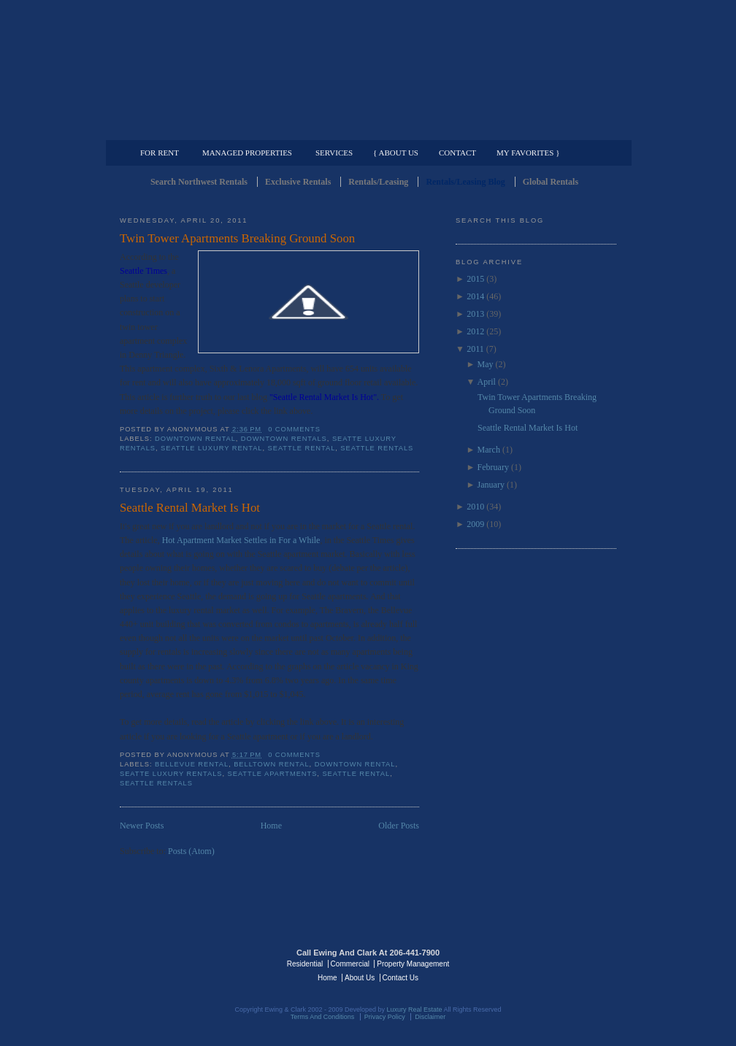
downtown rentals (284, 438)
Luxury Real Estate (552, 962)
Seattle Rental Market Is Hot (190, 508)
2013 (475, 314)
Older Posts (398, 825)
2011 (475, 349)
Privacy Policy (384, 1016)
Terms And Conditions (323, 1016)
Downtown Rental (195, 438)
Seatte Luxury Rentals (171, 773)
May (486, 364)
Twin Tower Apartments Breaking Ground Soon (237, 238)
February (493, 467)
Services (334, 152)
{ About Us (395, 152)
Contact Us (400, 978)
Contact (457, 152)
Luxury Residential (194, 128)
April (487, 382)
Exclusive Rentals (298, 182)
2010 (475, 506)
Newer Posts (142, 825)
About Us (360, 978)
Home (271, 825)
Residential (305, 964)
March (489, 450)
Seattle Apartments (273, 773)
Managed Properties (247, 152)
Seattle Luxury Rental (211, 448)
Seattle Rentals (368, 69)
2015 (475, 279)
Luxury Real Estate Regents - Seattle (183, 962)
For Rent (159, 152)
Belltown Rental (271, 764)
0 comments (294, 429)
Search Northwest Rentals (199, 182)
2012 (475, 331)
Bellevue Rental (192, 764)
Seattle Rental (302, 448)
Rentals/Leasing (378, 182)
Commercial (365, 128)
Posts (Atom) (191, 851)
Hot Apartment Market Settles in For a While (241, 540)
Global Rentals (550, 182)
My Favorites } (528, 152)
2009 (475, 524)
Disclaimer (430, 1016)
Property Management (540, 128)
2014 (475, 296)
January (491, 485)
